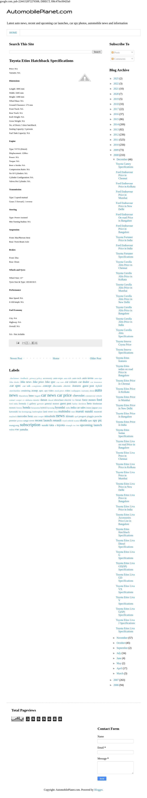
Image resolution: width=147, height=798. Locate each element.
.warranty (85, 391)
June (119, 658)
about (92, 391)
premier (12, 420)
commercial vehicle (93, 396)
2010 (116, 144)
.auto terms (87, 378)
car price (64, 395)
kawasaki (13, 411)
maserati (98, 411)
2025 (116, 78)
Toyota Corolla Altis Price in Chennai (124, 264)
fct (73, 400)
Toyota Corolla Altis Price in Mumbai (124, 287)
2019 (116, 99)
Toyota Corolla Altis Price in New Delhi (124, 299)
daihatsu (28, 400)
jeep (100, 408)
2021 (116, 88)
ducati (50, 400)
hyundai (60, 407)
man (73, 412)
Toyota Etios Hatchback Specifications (124, 532)
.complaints (36, 386)
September (122, 648)
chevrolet (78, 395)
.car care (60, 382)
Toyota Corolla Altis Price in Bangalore (124, 310)
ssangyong (14, 425)
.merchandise (14, 391)
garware (40, 404)
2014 (116, 124)
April (120, 668)
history (19, 408)
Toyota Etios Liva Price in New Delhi (125, 486)
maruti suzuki (84, 411)
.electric (67, 386)
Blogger (98, 789)
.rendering (25, 390)
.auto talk (67, 378)
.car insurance (96, 382)
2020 (116, 93)
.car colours (71, 382)
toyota (61, 425)
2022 (116, 83)
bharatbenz (23, 396)
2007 (116, 680)
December (122, 159)
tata (51, 425)
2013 (116, 129)
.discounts (57, 386)
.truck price (59, 391)
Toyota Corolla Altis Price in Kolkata (124, 276)
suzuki (45, 425)
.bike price (38, 382)
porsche (98, 416)
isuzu (88, 407)
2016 (116, 114)
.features (76, 385)
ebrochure (59, 400)
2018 (116, 104)
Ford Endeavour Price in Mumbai (124, 194)
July (119, 653)
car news (48, 395)
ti (55, 425)
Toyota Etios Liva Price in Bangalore (125, 498)
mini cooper (39, 416)
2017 (116, 109)
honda (26, 407)
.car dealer (83, 382)
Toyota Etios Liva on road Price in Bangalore (125, 444)
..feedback (23, 378)
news (60, 415)
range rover (28, 420)
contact (12, 400)
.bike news (25, 382)
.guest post (88, 385)
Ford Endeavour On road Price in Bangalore (124, 217)
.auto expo (58, 378)
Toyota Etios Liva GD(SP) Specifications (125, 566)
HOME (13, 32)
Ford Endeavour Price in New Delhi (124, 206)
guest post (65, 403)
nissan (70, 416)
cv (23, 400)
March (120, 673)
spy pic (97, 420)
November (122, 637)
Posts (116, 52)
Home (56, 358)
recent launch (43, 420)
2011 (116, 139)
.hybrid (98, 386)
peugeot (82, 416)
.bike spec (50, 382)
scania (76, 421)
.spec (41, 390)
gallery (32, 403)
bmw (31, 395)
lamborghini (37, 412)
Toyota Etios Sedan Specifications (124, 433)
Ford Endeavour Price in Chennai (124, 175)
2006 (116, 685)
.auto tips (98, 378)
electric (68, 400)
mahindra (64, 411)
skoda (83, 420)
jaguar (95, 407)
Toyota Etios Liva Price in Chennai (125, 455)
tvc (74, 425)
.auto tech (76, 378)
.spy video (49, 390)
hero (89, 403)
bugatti (38, 396)
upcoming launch (91, 425)
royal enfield (67, 421)
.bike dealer (14, 382)
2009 (116, 150)
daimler (36, 400)
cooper (19, 400)
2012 (116, 134)
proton (20, 421)
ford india (13, 404)
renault (57, 420)
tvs (77, 425)
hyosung (50, 408)
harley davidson (79, 404)
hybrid (44, 407)
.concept (46, 385)
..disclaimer (14, 378)
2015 (116, 119)
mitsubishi (49, 416)
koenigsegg (26, 412)
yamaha (24, 429)
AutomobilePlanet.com (39, 11)
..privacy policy (35, 378)
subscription (30, 424)
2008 (116, 155)
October (121, 642)
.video (67, 390)
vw (17, 429)
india (68, 408)
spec (90, 420)
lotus (56, 412)
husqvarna (35, 408)
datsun (43, 400)
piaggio (90, 416)
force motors (89, 400)
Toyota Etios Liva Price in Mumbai (125, 475)
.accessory (47, 378)
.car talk (26, 386)
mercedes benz (25, 416)
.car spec (15, 385)
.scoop (34, 390)
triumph (69, 425)
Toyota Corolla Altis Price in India (124, 321)
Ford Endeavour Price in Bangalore (124, 228)
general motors (52, 403)
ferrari (78, 400)
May (119, 663)
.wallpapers (76, 391)
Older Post (95, 358)
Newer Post (16, 358)
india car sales (78, 407)
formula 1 (23, 403)
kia (20, 412)
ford (99, 399)
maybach (13, 416)
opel (76, 416)
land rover (48, 411)
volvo (12, 429)
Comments (118, 59)
